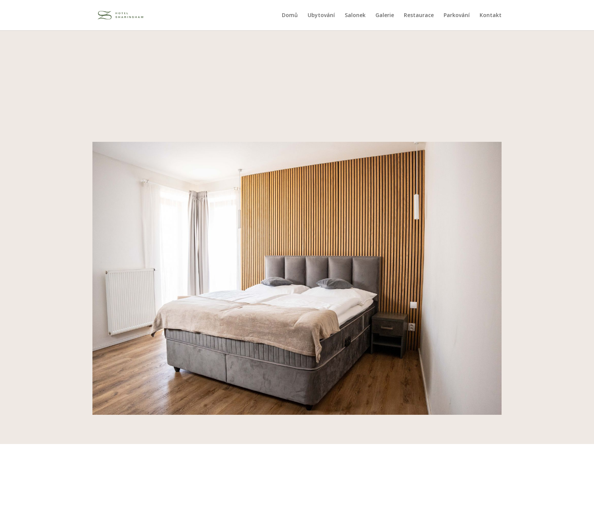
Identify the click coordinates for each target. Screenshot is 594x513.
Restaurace (419, 16)
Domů (290, 16)
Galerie (384, 16)
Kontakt (491, 16)
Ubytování (321, 16)
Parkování (457, 16)
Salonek (355, 16)
